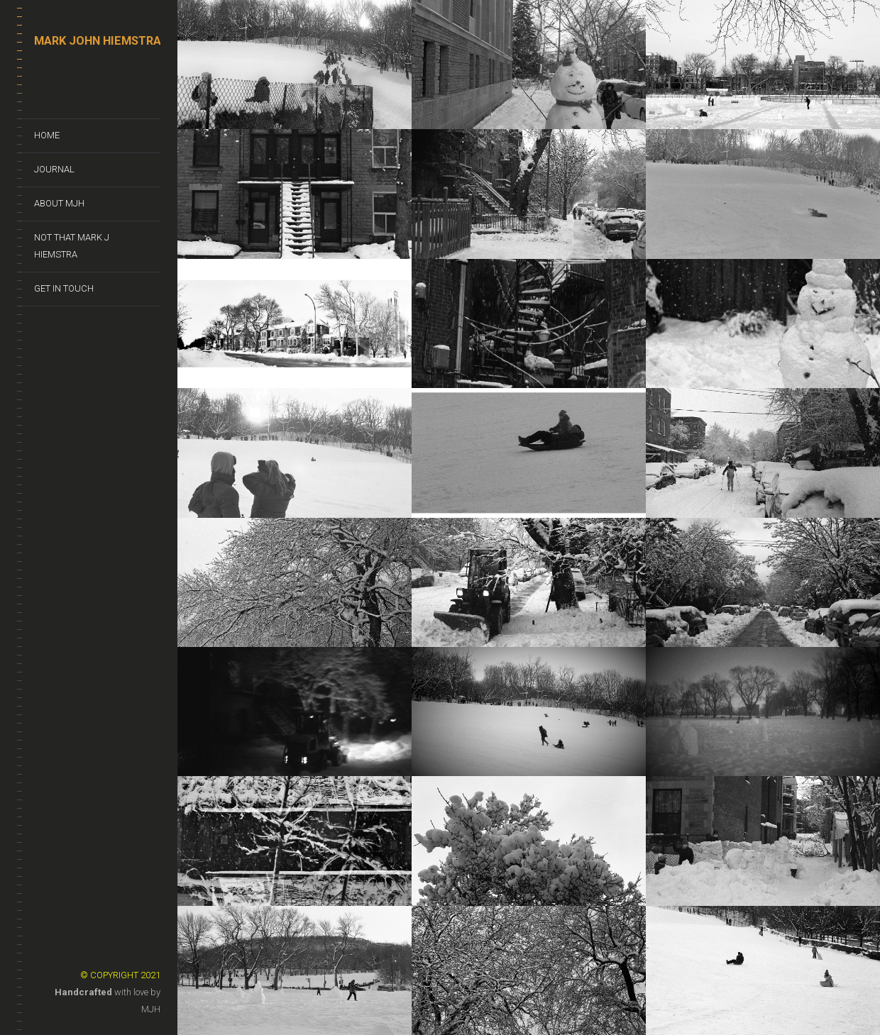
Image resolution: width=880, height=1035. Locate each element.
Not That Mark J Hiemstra (71, 246)
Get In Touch (64, 288)
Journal (54, 169)
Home (47, 135)
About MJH (59, 203)
